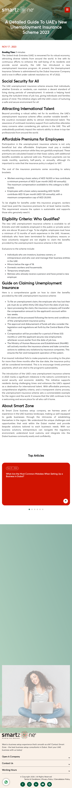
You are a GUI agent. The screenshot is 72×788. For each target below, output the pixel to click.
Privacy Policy (47, 779)
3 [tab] (34, 509)
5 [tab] (40, 509)
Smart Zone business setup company (26, 410)
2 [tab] (32, 509)
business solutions (11, 429)
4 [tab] (37, 509)
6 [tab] (42, 509)
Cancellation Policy (62, 779)
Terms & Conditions (32, 779)
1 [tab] (29, 509)
